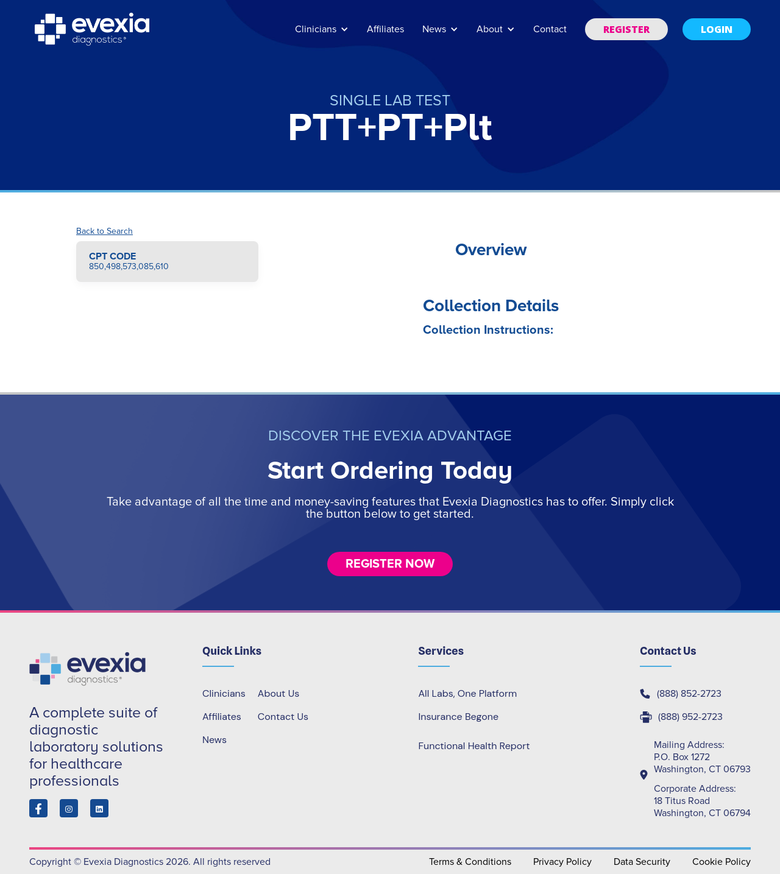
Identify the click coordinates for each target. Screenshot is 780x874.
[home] (93, 29)
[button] (322, 35)
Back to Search (104, 231)
